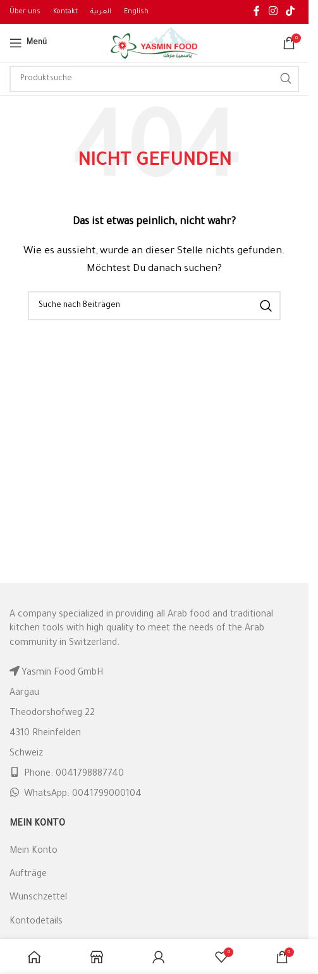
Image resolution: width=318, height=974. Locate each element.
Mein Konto (33, 851)
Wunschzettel (38, 898)
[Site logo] (154, 44)
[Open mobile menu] (28, 43)
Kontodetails (36, 922)
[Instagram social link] (272, 12)
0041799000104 (107, 795)
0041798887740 (90, 774)
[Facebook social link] (256, 12)
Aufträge (28, 875)
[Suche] (154, 79)
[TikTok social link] (290, 12)
